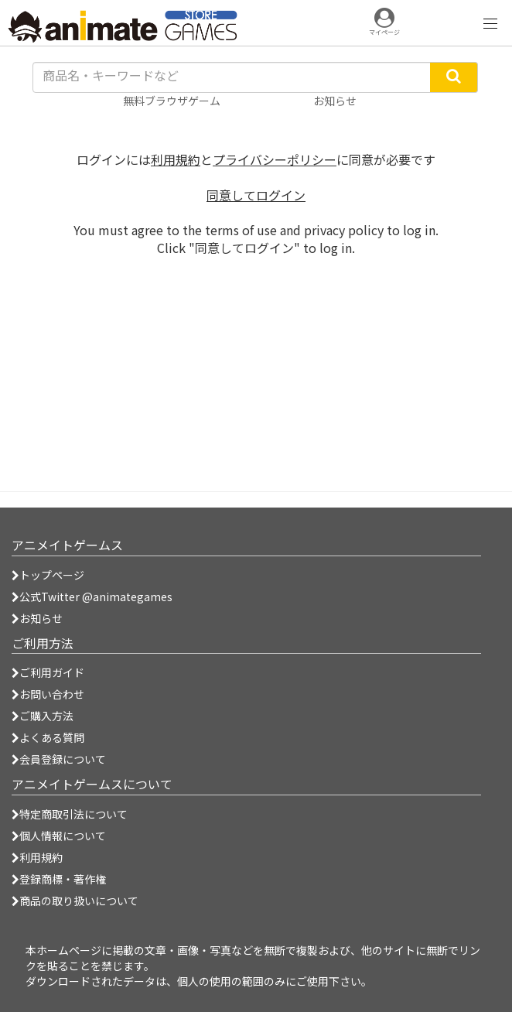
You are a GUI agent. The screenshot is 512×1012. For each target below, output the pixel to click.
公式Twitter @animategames (95, 596)
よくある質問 (48, 737)
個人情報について (59, 835)
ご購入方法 (42, 715)
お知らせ (37, 618)
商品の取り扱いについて (75, 900)
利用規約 (175, 159)
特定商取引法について (70, 814)
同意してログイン (256, 195)
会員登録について (59, 759)
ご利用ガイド (48, 672)
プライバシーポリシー (274, 159)
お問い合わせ (48, 694)
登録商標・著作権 (59, 879)
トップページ (48, 575)
